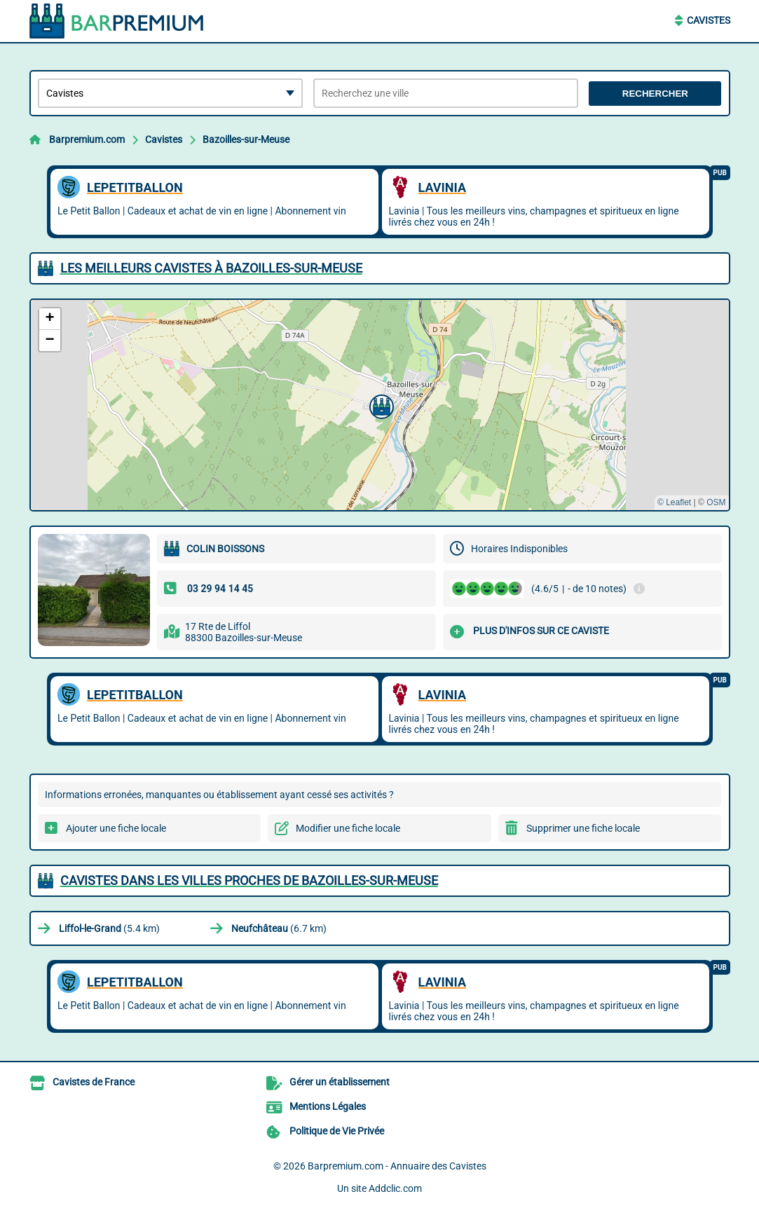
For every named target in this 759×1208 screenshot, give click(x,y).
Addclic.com (395, 1188)
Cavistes (708, 20)
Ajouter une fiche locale (116, 828)
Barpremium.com (87, 139)
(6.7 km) (279, 928)
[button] (379, 405)
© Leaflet (674, 502)
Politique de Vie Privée (336, 1131)
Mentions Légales (327, 1106)
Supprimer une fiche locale (583, 828)
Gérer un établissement (339, 1081)
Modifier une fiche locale (348, 828)
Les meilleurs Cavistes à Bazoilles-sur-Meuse (211, 268)
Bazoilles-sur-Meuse (246, 139)
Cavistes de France (94, 1081)
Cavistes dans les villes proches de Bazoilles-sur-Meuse (249, 880)
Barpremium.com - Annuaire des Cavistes (397, 1166)
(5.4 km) (109, 928)
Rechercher (655, 93)
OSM (715, 502)
